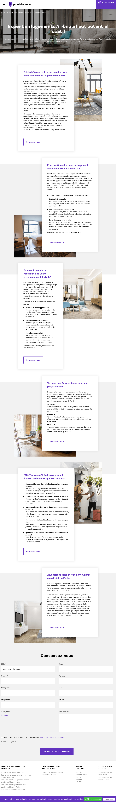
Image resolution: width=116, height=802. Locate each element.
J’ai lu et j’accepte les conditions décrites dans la (33, 737)
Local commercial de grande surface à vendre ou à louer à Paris (15, 781)
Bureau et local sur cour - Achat (105, 773)
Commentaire (64, 712)
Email (61, 700)
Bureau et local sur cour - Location (105, 778)
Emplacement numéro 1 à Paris (12, 772)
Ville (60, 688)
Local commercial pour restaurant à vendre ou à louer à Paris (14, 786)
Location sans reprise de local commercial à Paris (52, 773)
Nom (61, 664)
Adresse (62, 676)
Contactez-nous (33, 142)
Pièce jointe (5, 712)
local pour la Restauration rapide (13, 789)
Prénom (4, 676)
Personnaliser (109, 799)
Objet (3, 664)
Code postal (5, 688)
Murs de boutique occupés (78, 779)
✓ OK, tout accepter (93, 799)
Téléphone (5, 700)
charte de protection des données (51, 737)
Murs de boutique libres (81, 773)
